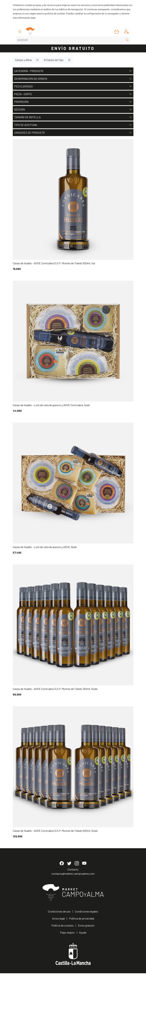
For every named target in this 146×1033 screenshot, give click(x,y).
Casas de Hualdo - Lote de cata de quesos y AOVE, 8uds (45, 547)
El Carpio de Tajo (53, 59)
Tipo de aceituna (73, 125)
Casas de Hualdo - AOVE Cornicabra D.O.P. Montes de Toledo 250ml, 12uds (55, 688)
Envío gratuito (86, 985)
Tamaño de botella (73, 117)
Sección (73, 109)
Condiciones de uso (59, 971)
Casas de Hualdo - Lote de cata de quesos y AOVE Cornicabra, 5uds (51, 405)
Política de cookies (62, 985)
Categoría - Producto (73, 71)
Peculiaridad (73, 86)
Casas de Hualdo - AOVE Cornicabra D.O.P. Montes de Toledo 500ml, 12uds (55, 830)
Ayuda (82, 992)
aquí (33, 17)
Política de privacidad (81, 978)
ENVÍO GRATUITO (73, 48)
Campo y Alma (23, 59)
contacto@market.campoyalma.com (73, 933)
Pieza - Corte (73, 94)
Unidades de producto (73, 132)
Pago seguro (67, 992)
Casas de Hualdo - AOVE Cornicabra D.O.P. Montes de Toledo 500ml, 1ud (54, 263)
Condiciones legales (86, 971)
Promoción (73, 102)
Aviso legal (58, 978)
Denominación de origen (73, 79)
